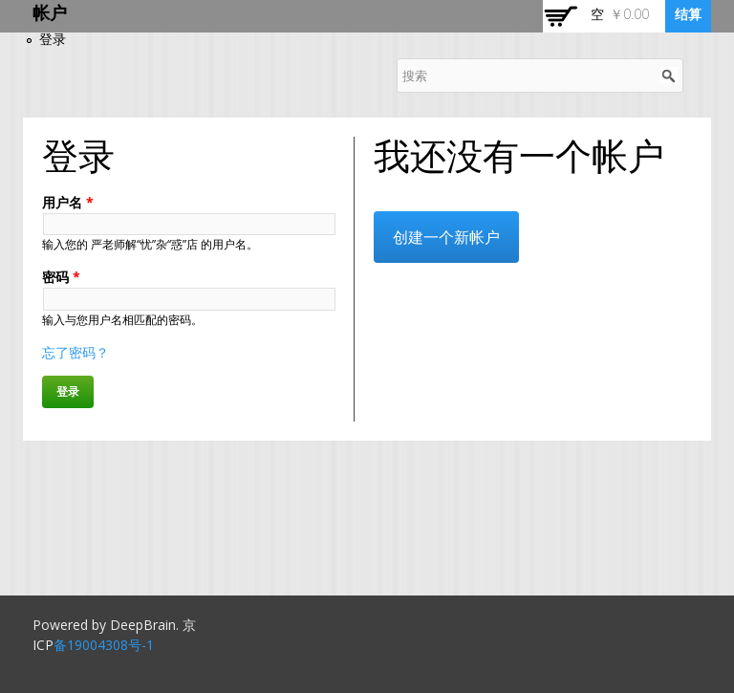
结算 (688, 14)
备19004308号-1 (104, 645)
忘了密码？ (75, 352)
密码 (61, 277)
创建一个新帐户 (446, 237)
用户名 (68, 202)
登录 (52, 39)
